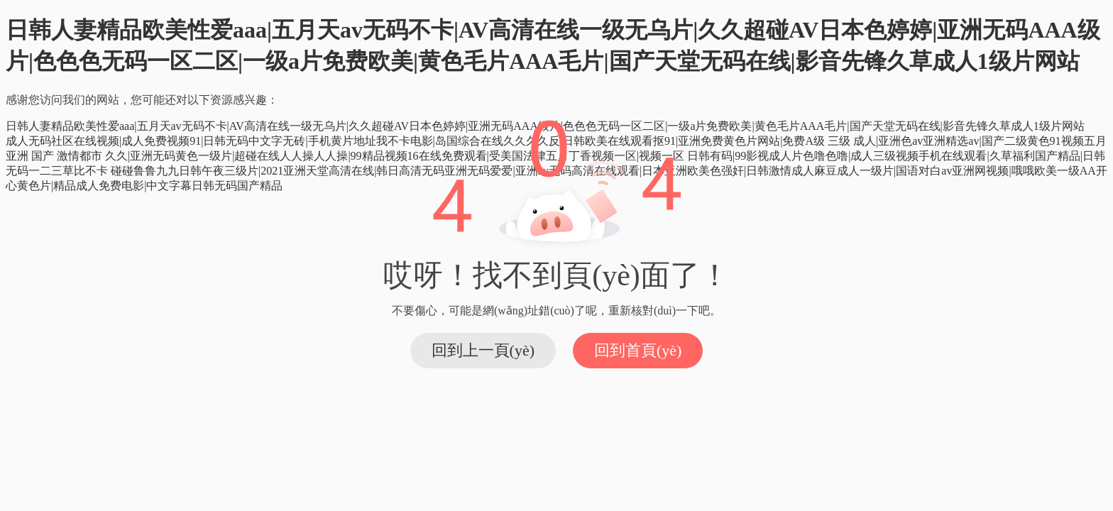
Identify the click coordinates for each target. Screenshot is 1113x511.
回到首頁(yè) (637, 350)
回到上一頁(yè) (483, 350)
